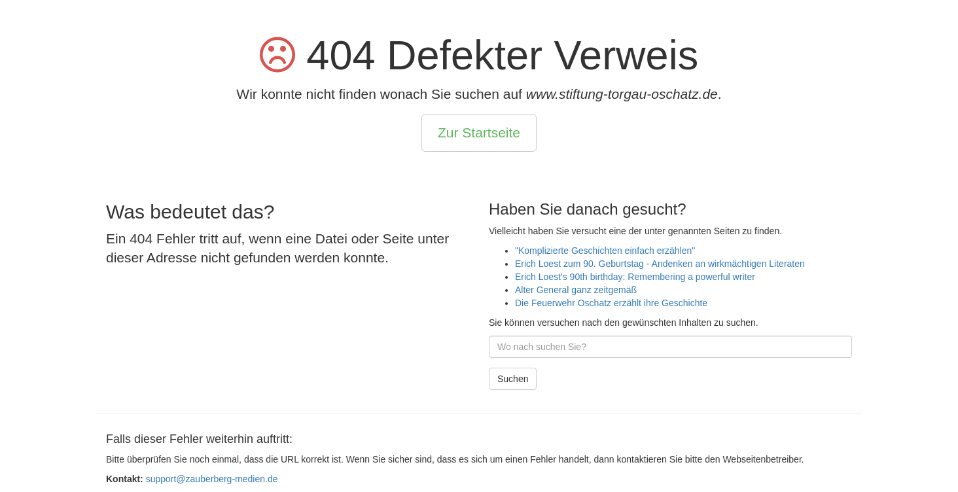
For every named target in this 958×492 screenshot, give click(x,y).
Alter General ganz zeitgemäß (576, 290)
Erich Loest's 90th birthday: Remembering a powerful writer (635, 277)
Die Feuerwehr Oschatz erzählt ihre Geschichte (611, 303)
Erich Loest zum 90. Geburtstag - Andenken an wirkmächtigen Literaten (660, 263)
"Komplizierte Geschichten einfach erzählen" (605, 250)
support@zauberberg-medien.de (212, 479)
